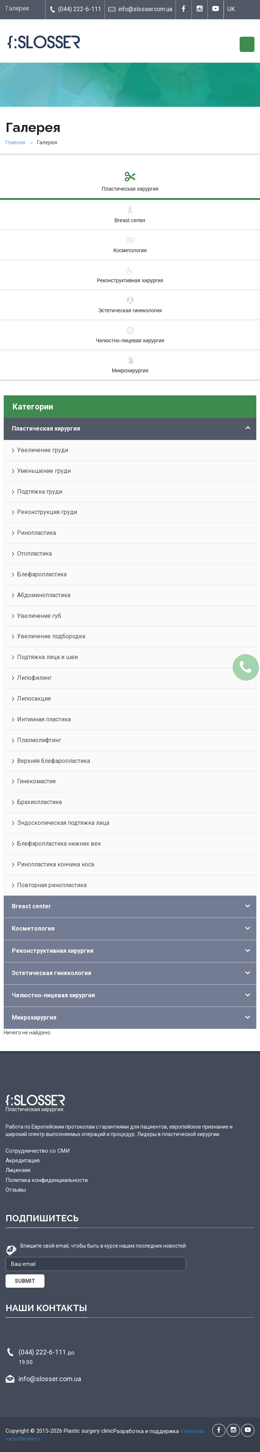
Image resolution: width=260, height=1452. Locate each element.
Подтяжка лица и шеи (47, 657)
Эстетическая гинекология (130, 304)
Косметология (130, 244)
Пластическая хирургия (130, 183)
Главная (15, 142)
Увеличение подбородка (51, 636)
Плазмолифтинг (39, 740)
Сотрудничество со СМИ (38, 1151)
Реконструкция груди (47, 512)
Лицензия (18, 1170)
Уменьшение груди (44, 470)
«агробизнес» (23, 1438)
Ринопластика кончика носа (55, 864)
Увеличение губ (39, 615)
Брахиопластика (39, 802)
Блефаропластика (42, 574)
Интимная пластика (44, 719)
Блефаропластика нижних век (59, 843)
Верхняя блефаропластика (53, 760)
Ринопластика (36, 532)
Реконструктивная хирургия (130, 274)
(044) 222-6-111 (75, 9)
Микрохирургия (130, 364)
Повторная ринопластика (52, 885)
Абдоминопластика (43, 595)
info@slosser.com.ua (140, 9)
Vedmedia (192, 1431)
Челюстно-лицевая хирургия (130, 334)
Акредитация (23, 1160)
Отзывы (16, 1189)
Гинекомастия (36, 781)
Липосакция (34, 698)
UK (231, 9)
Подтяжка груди (39, 491)
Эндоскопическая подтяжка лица (63, 822)
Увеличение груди (42, 450)
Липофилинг (34, 677)
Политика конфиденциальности (47, 1180)
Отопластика (34, 553)
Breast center (130, 214)
